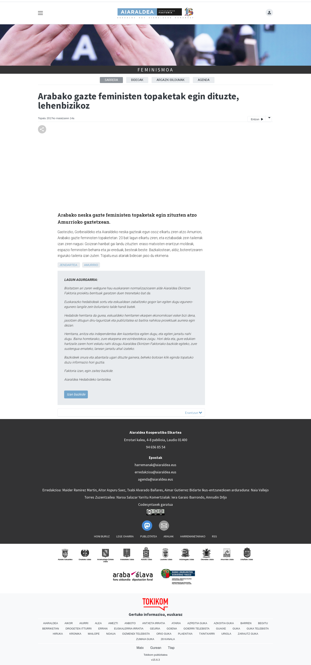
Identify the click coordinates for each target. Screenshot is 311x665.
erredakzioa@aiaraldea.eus (155, 472)
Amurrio (91, 265)
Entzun (257, 119)
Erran (102, 628)
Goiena (172, 628)
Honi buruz (102, 536)
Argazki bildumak (171, 80)
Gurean (155, 648)
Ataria (176, 623)
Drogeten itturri (79, 628)
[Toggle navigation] (40, 13)
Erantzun (193, 413)
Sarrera (111, 80)
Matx (140, 648)
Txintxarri (207, 633)
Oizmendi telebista (136, 633)
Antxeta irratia (153, 623)
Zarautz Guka (248, 633)
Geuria (155, 628)
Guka (236, 628)
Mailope (94, 633)
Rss (214, 536)
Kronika (75, 633)
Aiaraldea (50, 623)
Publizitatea (148, 536)
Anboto (130, 623)
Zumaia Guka (145, 639)
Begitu (263, 623)
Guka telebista (258, 628)
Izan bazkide (76, 394)
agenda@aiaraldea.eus (155, 479)
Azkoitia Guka (224, 623)
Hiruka (58, 633)
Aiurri (83, 623)
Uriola (226, 633)
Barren (245, 623)
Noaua (111, 633)
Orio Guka (163, 633)
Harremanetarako (192, 536)
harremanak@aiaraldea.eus (155, 465)
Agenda (204, 80)
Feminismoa (156, 69)
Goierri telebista (196, 628)
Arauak (169, 536)
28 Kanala (168, 639)
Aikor (69, 623)
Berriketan (50, 628)
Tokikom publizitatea (155, 654)
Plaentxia (185, 633)
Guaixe (221, 628)
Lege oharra (125, 536)
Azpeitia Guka (197, 623)
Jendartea (68, 265)
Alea (98, 623)
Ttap (171, 648)
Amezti (113, 623)
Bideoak (137, 80)
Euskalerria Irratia (128, 628)
